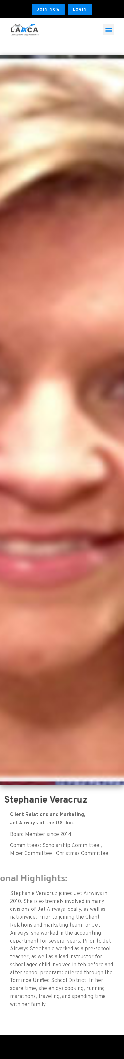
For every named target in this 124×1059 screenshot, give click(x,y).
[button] (48, 9)
